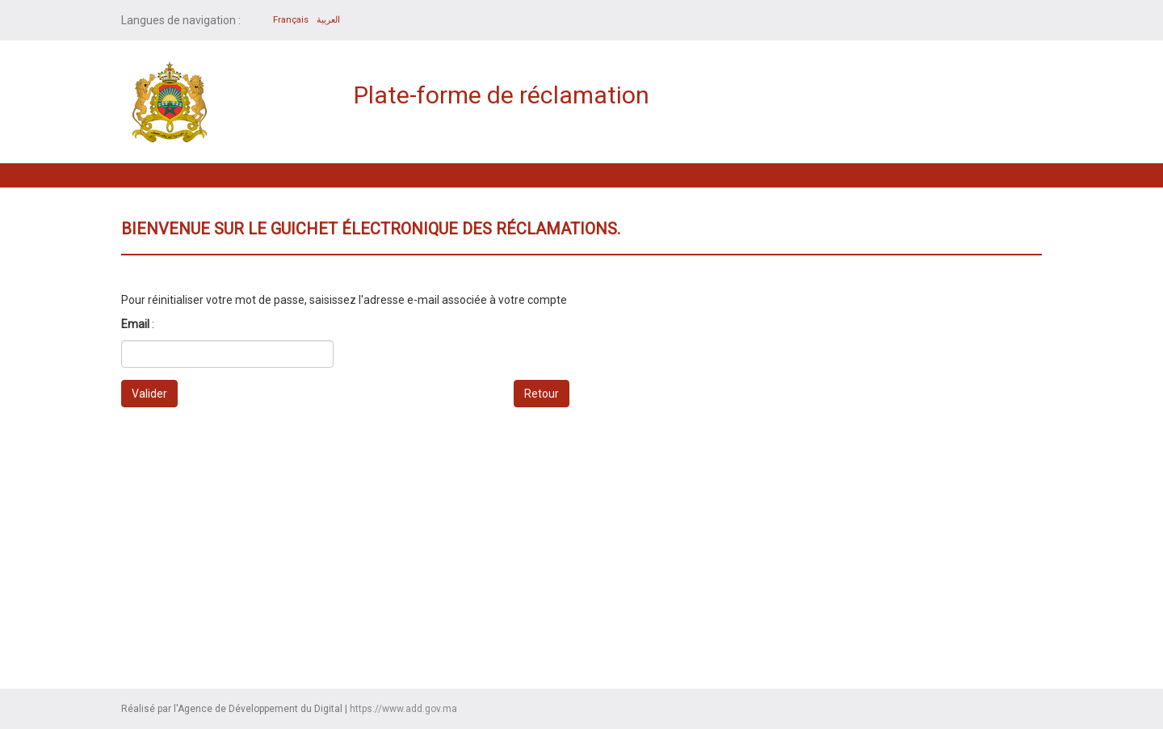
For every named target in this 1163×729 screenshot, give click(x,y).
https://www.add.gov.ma (403, 708)
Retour (541, 393)
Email (135, 324)
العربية (328, 20)
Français (291, 20)
